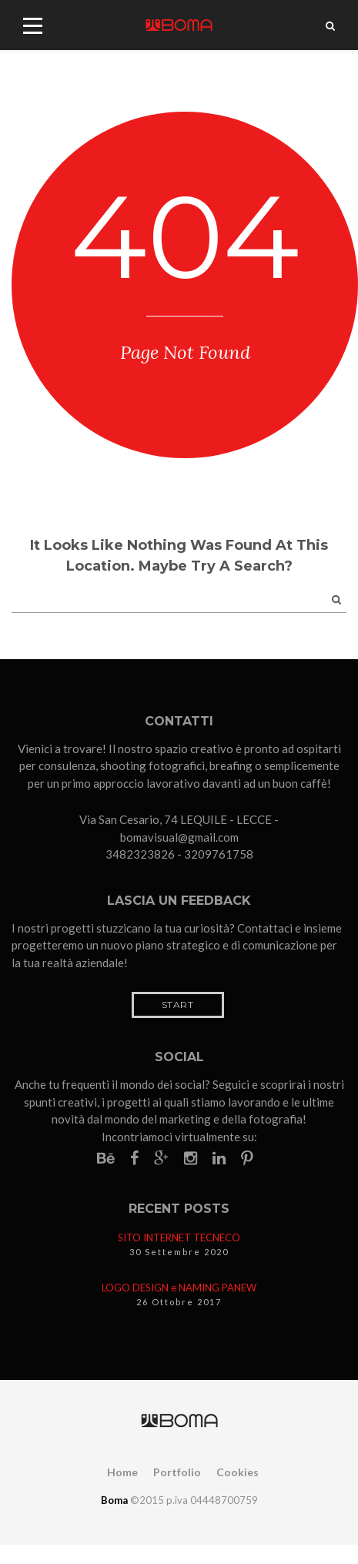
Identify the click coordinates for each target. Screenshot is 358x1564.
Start (178, 1004)
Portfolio (177, 1472)
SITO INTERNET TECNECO (179, 1237)
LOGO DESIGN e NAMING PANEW (179, 1287)
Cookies (237, 1472)
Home (122, 1472)
